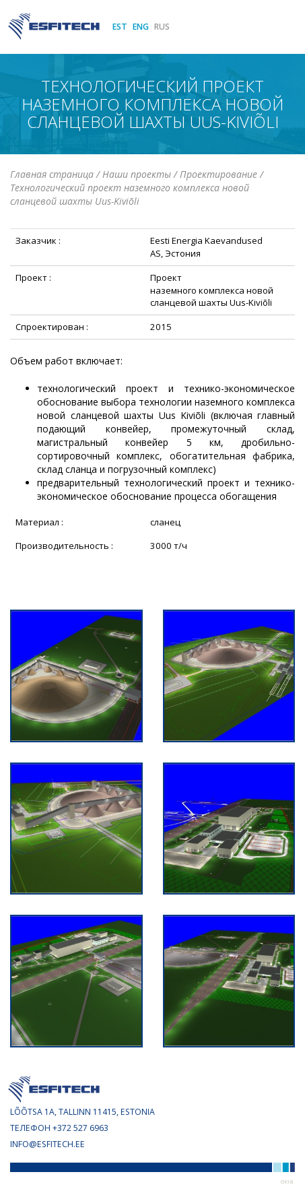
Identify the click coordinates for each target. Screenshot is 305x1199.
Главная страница (52, 174)
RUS (162, 26)
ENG (141, 26)
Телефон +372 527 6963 (59, 1128)
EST (119, 26)
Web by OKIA (287, 1182)
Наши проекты (136, 174)
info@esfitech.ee (47, 1144)
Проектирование (218, 174)
